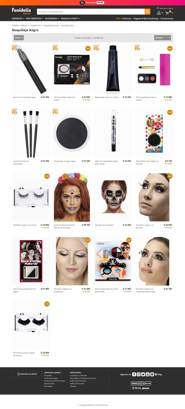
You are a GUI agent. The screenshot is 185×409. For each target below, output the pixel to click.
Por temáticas (33, 18)
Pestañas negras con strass (25, 225)
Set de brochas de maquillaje (21, 162)
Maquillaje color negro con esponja (147, 162)
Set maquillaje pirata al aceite (146, 98)
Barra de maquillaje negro (24, 97)
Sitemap (73, 386)
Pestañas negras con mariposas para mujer (145, 290)
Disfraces (17, 18)
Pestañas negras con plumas (145, 226)
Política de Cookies (77, 383)
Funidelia (15, 25)
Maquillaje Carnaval (51, 25)
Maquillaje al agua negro (65, 161)
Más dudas (48, 386)
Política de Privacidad (78, 381)
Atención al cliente (27, 374)
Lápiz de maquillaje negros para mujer (106, 162)
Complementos (36, 25)
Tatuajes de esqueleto (104, 225)
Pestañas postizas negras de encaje (24, 354)
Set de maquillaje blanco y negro (24, 290)
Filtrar (18, 37)
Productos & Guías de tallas (54, 381)
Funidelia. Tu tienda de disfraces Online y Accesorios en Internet (21, 11)
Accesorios (51, 18)
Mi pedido (48, 375)
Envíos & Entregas (51, 378)
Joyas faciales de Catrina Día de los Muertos (64, 226)
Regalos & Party (69, 18)
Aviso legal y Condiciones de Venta (83, 378)
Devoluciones (49, 383)
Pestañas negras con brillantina (63, 290)
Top (118, 18)
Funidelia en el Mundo (78, 375)
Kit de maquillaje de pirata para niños (106, 290)
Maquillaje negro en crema (106, 97)
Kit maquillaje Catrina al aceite (64, 98)
